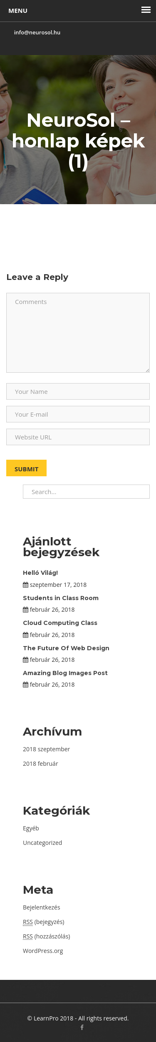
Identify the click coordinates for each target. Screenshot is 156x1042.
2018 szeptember (46, 749)
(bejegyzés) (43, 922)
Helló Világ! (40, 572)
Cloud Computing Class (60, 623)
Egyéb (31, 828)
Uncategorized (42, 843)
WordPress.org (43, 951)
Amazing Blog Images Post (65, 673)
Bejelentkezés (41, 907)
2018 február (40, 763)
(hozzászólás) (46, 936)
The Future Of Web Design (66, 648)
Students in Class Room (61, 598)
